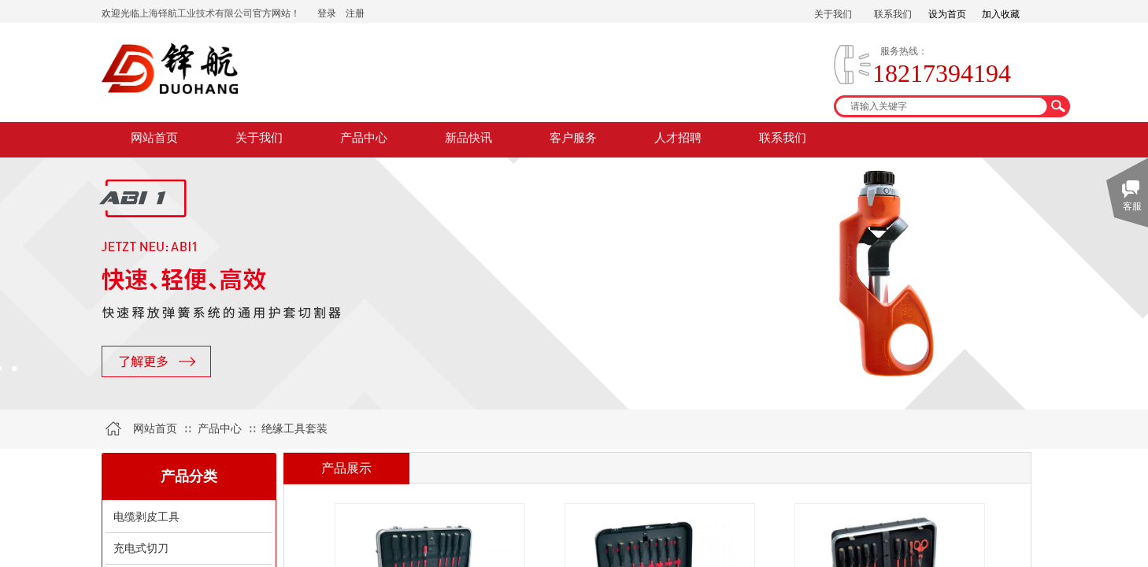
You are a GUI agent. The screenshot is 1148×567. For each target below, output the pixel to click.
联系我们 (782, 138)
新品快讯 (468, 138)
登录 (326, 13)
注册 (355, 13)
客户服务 (573, 138)
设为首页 (947, 14)
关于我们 (259, 138)
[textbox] (941, 106)
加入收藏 (1001, 14)
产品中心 (363, 138)
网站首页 (154, 138)
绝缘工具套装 (294, 429)
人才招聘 (678, 138)
